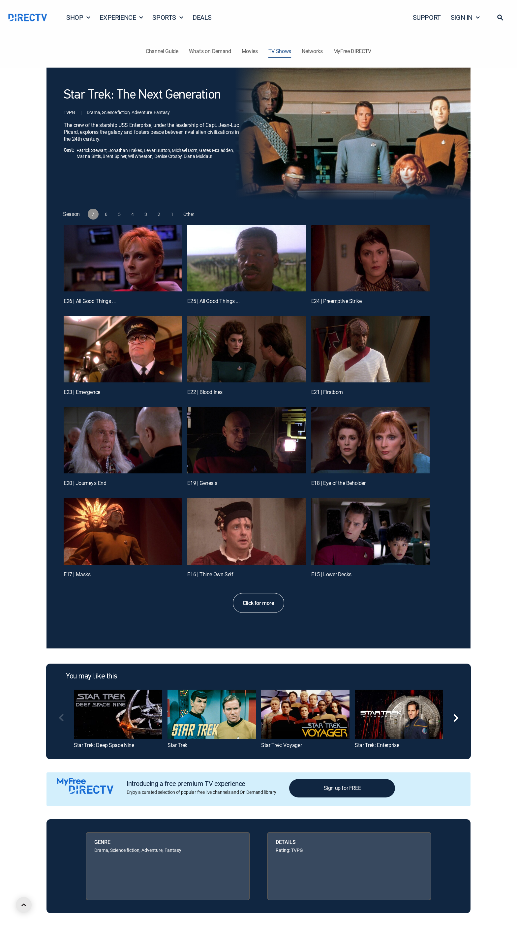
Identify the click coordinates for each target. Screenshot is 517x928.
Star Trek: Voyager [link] (281, 745)
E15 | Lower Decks (331, 574)
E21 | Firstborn (327, 392)
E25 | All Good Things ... (213, 301)
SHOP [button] (78, 17)
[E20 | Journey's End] (123, 440)
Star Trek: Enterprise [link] (377, 745)
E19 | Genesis (202, 483)
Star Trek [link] (177, 745)
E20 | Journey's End (85, 483)
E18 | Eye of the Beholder (338, 483)
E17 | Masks (77, 574)
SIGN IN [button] (465, 17)
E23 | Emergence (82, 392)
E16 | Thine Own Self (210, 574)
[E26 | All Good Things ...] (123, 258)
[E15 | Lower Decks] (370, 531)
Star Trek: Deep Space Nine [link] (104, 745)
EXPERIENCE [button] (122, 17)
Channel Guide (162, 51)
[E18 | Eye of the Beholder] (370, 440)
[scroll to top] (23, 905)
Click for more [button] (258, 603)
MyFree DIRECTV (352, 51)
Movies (250, 51)
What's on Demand (210, 51)
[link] (118, 714)
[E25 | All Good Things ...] (246, 258)
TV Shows (279, 51)
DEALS (202, 17)
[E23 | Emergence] (123, 349)
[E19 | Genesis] (246, 440)
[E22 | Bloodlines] (246, 349)
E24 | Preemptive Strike (336, 301)
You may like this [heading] (91, 676)
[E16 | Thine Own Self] (246, 531)
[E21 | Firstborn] (370, 349)
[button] (500, 17)
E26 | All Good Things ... (90, 301)
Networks (312, 51)
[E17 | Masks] (123, 531)
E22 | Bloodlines (205, 392)
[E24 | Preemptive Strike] (370, 258)
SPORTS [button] (168, 17)
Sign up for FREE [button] (342, 788)
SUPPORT (427, 17)
